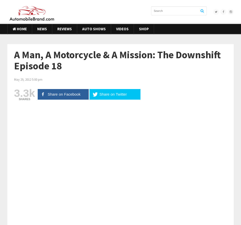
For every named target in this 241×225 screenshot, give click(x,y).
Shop (144, 28)
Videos (122, 28)
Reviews (64, 28)
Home (20, 28)
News (42, 28)
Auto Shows (94, 28)
